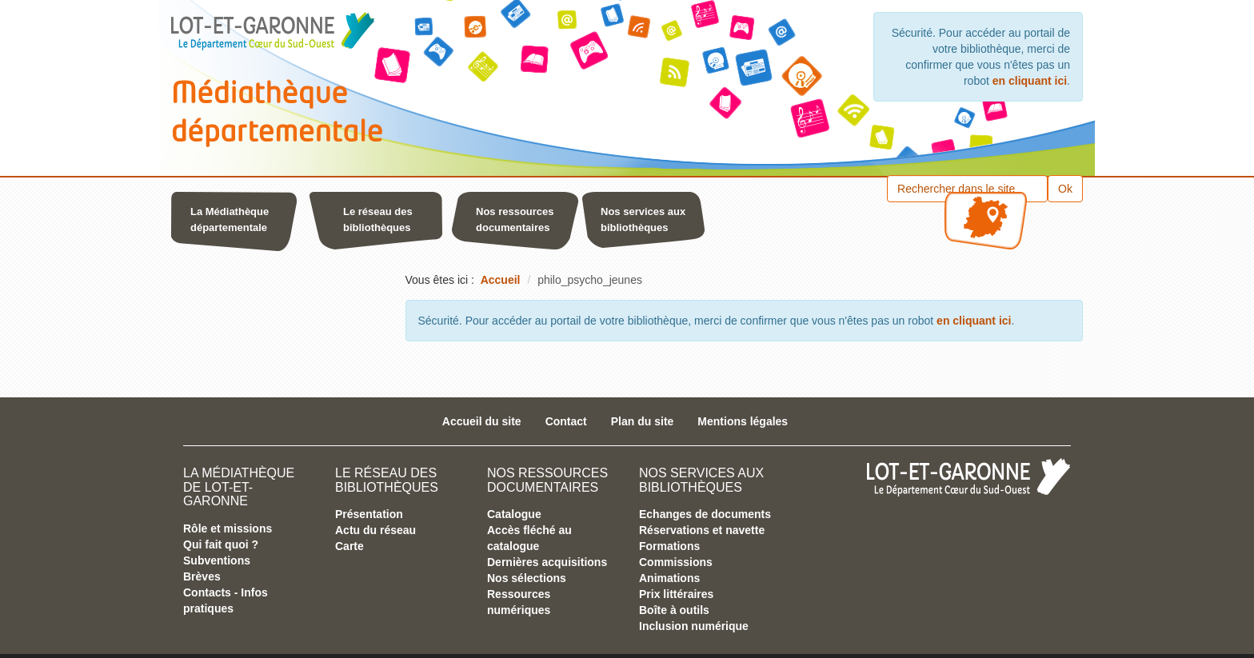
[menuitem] (238, 224)
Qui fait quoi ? (220, 544)
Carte (349, 546)
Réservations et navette (702, 530)
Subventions (216, 560)
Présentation (369, 514)
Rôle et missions (227, 528)
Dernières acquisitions (547, 562)
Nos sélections (526, 578)
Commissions (676, 562)
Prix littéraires (676, 594)
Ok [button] (1065, 188)
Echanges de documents (705, 514)
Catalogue (514, 514)
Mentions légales (742, 421)
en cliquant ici (1029, 80)
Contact (566, 421)
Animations (669, 578)
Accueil (501, 279)
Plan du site (642, 421)
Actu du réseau (375, 530)
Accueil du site (481, 421)
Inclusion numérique (694, 626)
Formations (669, 546)
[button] (251, 224)
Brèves (202, 576)
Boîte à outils (674, 610)
